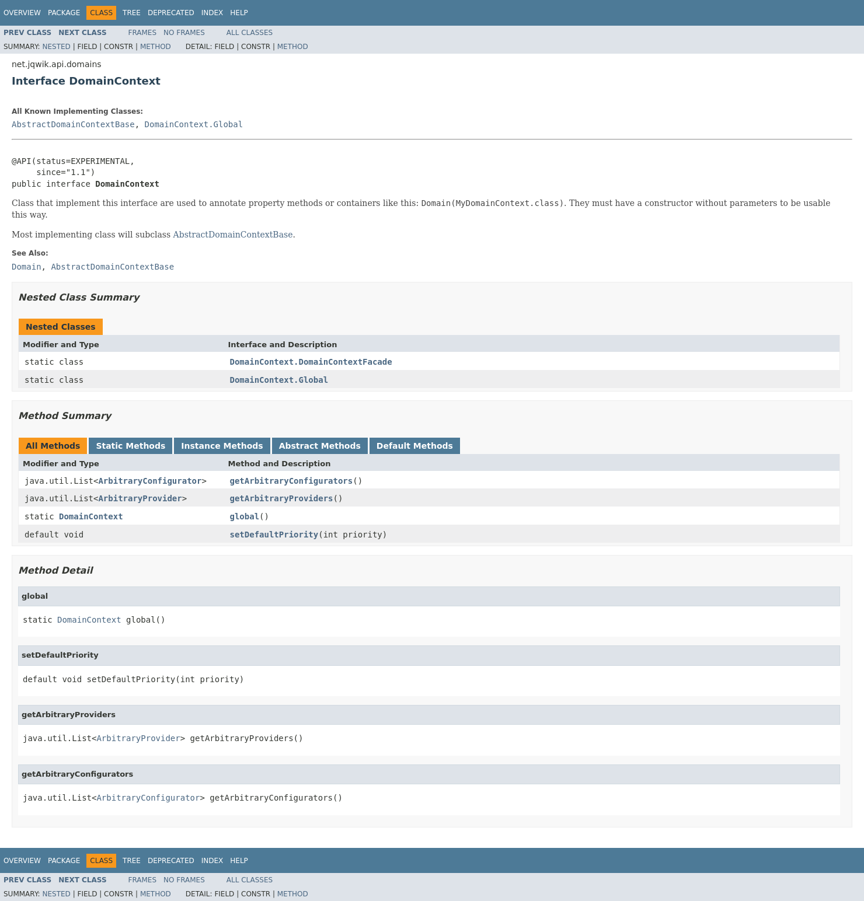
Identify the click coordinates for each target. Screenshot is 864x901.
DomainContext (91, 516)
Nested (56, 47)
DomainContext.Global (194, 124)
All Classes (250, 33)
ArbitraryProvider (140, 498)
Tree (132, 13)
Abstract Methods (320, 445)
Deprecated (171, 13)
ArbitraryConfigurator (149, 481)
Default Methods (415, 445)
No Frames (184, 33)
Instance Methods (222, 445)
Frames (142, 33)
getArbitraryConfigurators (291, 481)
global (245, 516)
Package (64, 13)
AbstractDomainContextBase (73, 124)
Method (155, 47)
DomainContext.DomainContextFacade (311, 361)
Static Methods (130, 445)
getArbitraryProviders (281, 498)
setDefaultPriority (274, 534)
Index (212, 13)
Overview (22, 13)
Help (239, 13)
